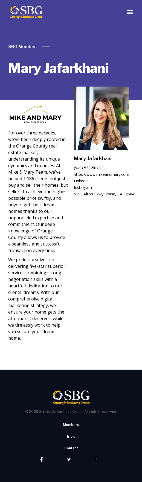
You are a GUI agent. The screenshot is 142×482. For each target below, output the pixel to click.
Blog (71, 436)
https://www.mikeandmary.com (101, 174)
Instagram (83, 187)
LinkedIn (81, 180)
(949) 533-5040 (87, 167)
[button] (130, 12)
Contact (71, 448)
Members (71, 425)
